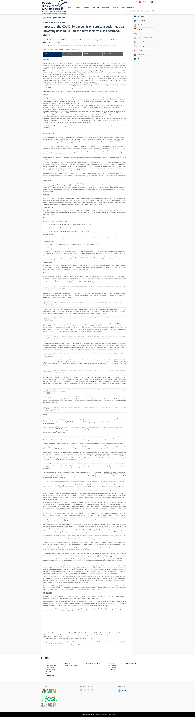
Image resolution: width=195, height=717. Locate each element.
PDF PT (137, 25)
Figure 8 (54, 402)
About (78, 8)
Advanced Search (128, 8)
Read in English (139, 21)
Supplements (113, 669)
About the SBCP (50, 667)
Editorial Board (50, 669)
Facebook (138, 54)
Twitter (137, 59)
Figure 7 (86, 385)
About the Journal (51, 665)
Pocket (137, 50)
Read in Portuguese (140, 16)
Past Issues (112, 667)
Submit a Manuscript (71, 665)
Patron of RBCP (50, 675)
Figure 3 (108, 313)
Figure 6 (45, 365)
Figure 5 (115, 349)
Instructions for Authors (101, 8)
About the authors (68, 53)
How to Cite (139, 42)
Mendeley (138, 46)
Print (137, 33)
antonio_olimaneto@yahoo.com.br (77, 644)
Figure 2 (73, 297)
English (137, 2)
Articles (115, 8)
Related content (108, 53)
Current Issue (113, 665)
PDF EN (137, 29)
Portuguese (148, 2)
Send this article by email (142, 37)
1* (59, 45)
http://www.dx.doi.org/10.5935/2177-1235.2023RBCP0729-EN (61, 49)
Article (45, 53)
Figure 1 (94, 282)
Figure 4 (101, 331)
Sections (48, 671)
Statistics (86, 53)
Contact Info (49, 677)
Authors (86, 8)
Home (70, 8)
